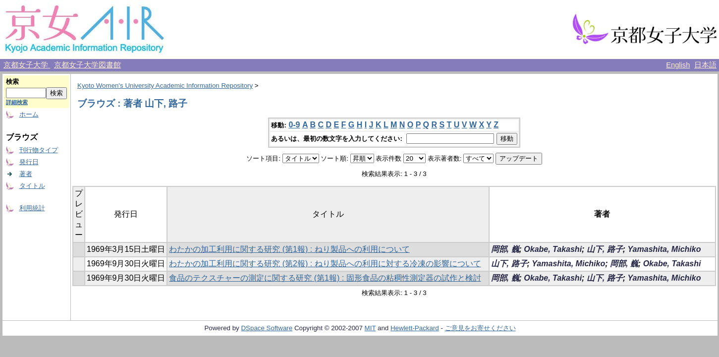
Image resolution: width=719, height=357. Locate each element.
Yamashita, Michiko (664, 249)
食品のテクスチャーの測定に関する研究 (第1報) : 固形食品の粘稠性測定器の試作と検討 (325, 278)
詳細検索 (17, 102)
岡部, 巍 (505, 249)
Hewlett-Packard (414, 328)
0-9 (294, 124)
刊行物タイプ (38, 150)
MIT (370, 328)
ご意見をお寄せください (480, 328)
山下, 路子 (605, 249)
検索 (12, 81)
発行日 (29, 162)
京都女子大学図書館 (87, 65)
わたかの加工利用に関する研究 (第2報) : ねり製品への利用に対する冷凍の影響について (325, 263)
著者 (25, 174)
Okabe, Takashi (553, 249)
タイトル (32, 185)
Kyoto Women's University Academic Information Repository (165, 85)
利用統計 (32, 208)
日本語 (705, 65)
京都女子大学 (26, 65)
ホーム (29, 114)
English (678, 65)
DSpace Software (266, 328)
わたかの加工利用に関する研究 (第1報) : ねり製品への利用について (289, 249)
